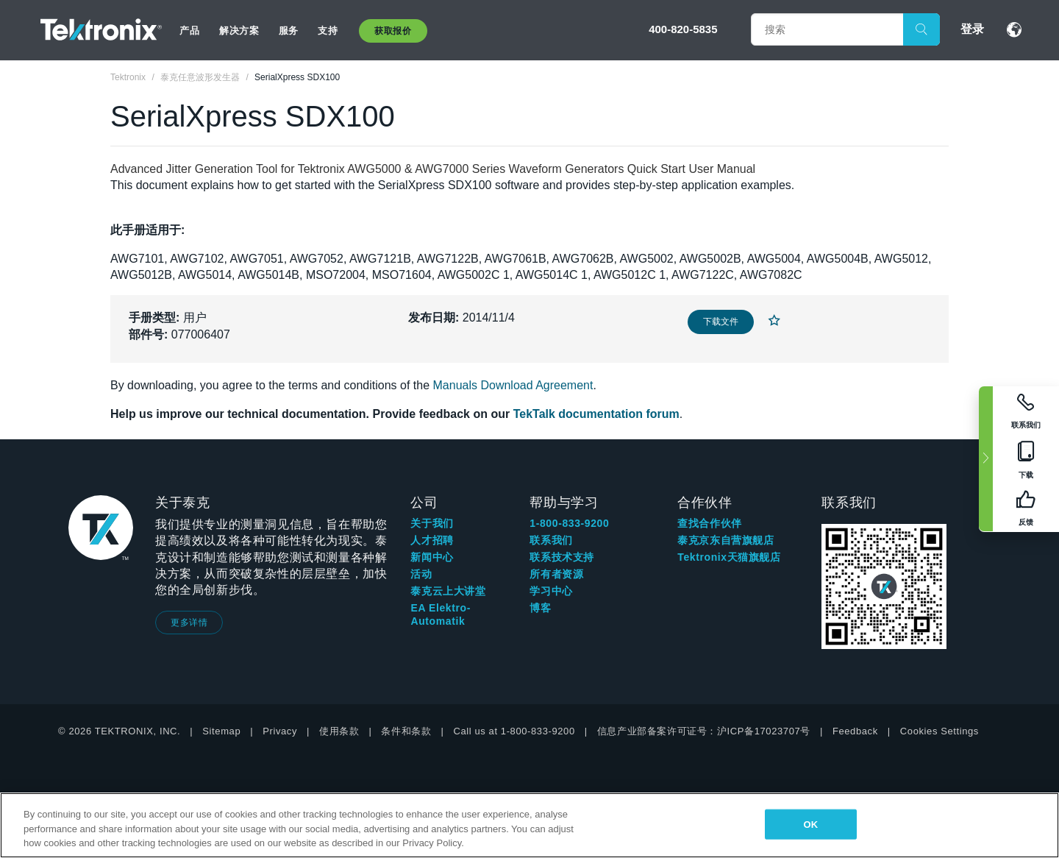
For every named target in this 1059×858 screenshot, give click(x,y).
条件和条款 (406, 731)
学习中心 (551, 591)
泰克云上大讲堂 (447, 591)
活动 (421, 574)
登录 (972, 29)
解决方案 (239, 30)
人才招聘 (431, 540)
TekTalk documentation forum (596, 414)
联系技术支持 (562, 557)
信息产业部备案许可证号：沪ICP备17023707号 (703, 731)
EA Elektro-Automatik (440, 614)
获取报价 (392, 31)
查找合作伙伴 (709, 523)
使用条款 (339, 731)
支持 (328, 30)
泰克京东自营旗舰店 (725, 540)
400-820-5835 (683, 29)
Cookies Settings (939, 731)
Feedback (855, 731)
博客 (540, 608)
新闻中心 (431, 557)
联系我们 (551, 540)
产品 (189, 30)
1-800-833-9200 (569, 523)
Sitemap (221, 731)
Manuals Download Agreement (513, 385)
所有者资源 (556, 574)
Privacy (280, 731)
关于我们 (431, 523)
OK (810, 823)
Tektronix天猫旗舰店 (728, 557)
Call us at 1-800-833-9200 (513, 731)
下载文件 (720, 321)
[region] (529, 825)
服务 (289, 30)
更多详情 (189, 622)
